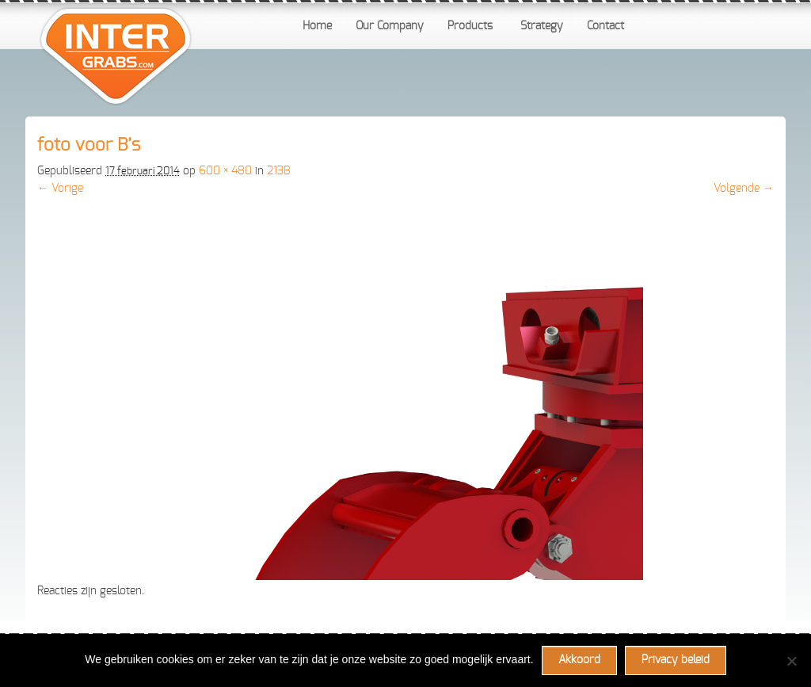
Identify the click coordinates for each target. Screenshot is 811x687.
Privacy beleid (676, 660)
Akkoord (579, 660)
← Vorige (60, 188)
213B (278, 171)
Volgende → (744, 188)
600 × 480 (225, 171)
